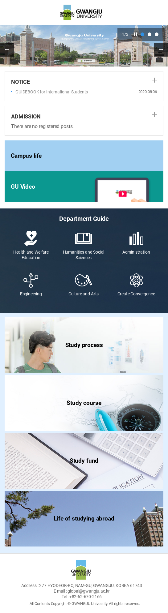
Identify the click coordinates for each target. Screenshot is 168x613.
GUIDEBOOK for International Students (51, 91)
